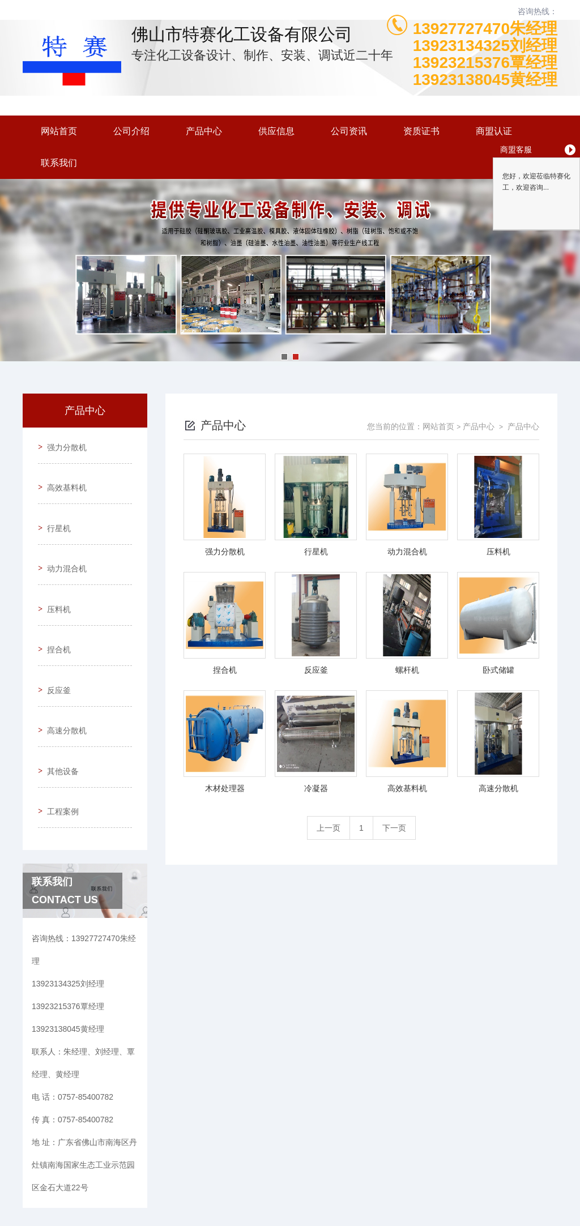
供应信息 (276, 131)
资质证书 (421, 131)
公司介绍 (131, 131)
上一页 (328, 827)
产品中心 (204, 131)
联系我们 (59, 163)
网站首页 (59, 131)
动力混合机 (63, 540)
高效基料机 (63, 475)
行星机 (55, 507)
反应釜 (55, 637)
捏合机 (55, 604)
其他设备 (59, 701)
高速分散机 (63, 669)
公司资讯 (349, 131)
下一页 (394, 827)
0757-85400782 (165, 1171)
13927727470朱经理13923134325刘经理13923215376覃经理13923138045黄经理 (485, 54)
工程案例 (59, 733)
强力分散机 (63, 443)
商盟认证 (494, 131)
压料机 (55, 572)
